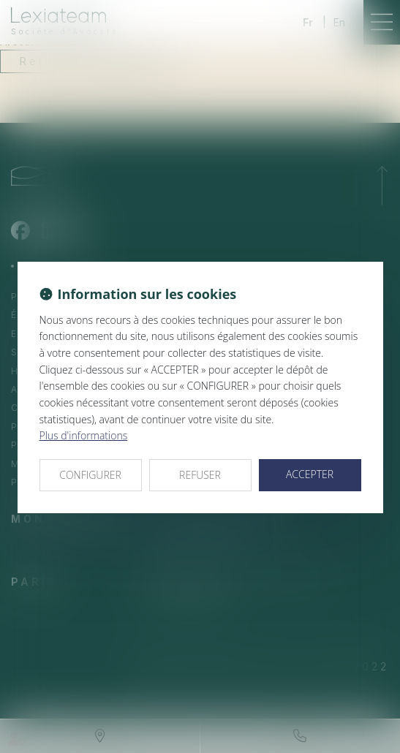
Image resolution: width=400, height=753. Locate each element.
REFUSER (200, 475)
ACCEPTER (309, 474)
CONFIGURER (90, 475)
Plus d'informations (83, 435)
